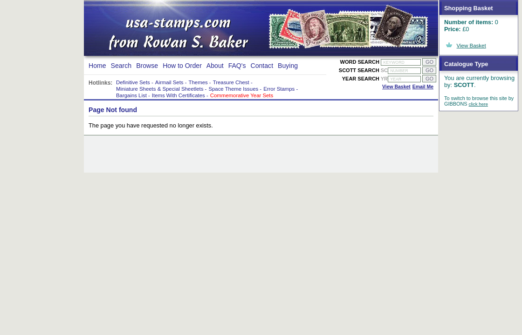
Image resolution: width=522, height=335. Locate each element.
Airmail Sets (169, 82)
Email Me (422, 86)
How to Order (182, 65)
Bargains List (131, 95)
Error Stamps (279, 89)
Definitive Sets (133, 82)
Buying (288, 65)
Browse (147, 65)
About (215, 65)
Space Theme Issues (233, 89)
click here (478, 104)
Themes (198, 82)
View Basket (471, 45)
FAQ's (237, 65)
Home (97, 65)
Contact (262, 65)
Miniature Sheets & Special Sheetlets (159, 89)
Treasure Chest (231, 82)
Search (121, 65)
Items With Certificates (178, 95)
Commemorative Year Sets (241, 95)
